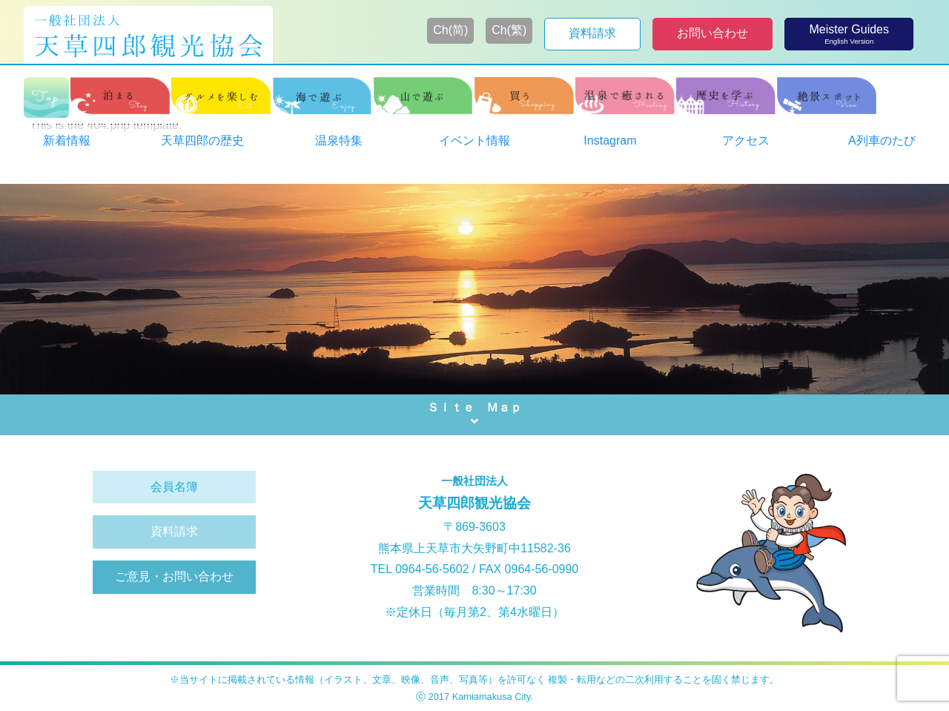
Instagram (609, 140)
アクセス (746, 140)
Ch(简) (450, 30)
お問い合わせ (712, 33)
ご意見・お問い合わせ (174, 576)
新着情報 (66, 140)
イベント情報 (474, 140)
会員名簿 (174, 486)
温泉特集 (339, 140)
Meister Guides (849, 34)
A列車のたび (882, 140)
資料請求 (592, 33)
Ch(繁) (509, 30)
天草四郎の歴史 (202, 140)
